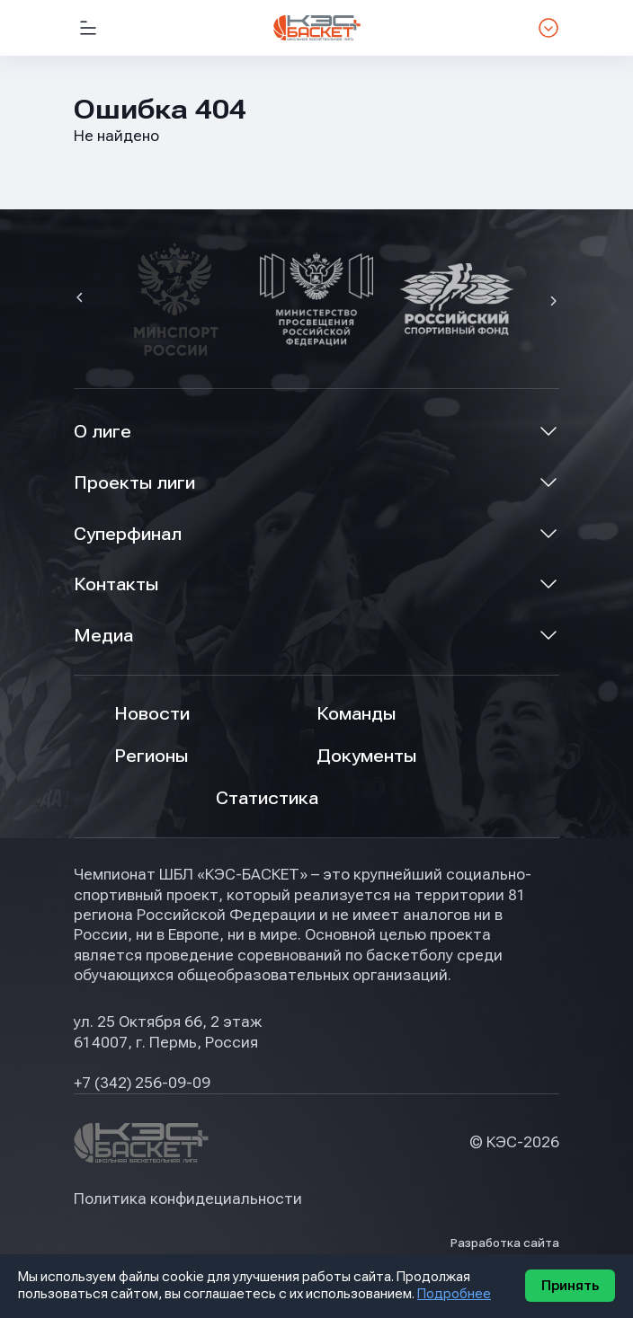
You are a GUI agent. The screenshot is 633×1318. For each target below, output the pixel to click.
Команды (356, 713)
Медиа (103, 635)
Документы (366, 756)
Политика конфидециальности (188, 1198)
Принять (570, 1285)
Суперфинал (128, 534)
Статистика (267, 798)
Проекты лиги (134, 483)
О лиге (102, 431)
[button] (82, 299)
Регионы (151, 756)
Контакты (116, 584)
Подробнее (454, 1294)
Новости (152, 713)
